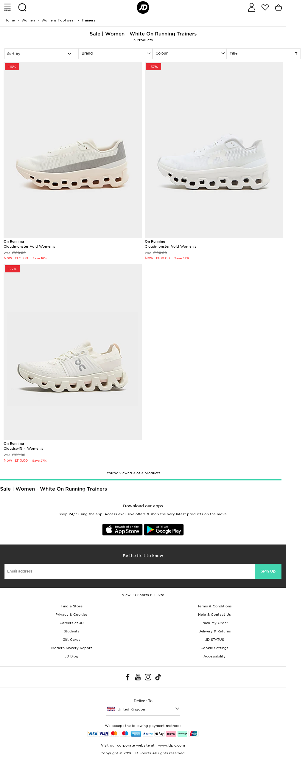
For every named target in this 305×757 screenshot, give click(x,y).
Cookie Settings (214, 648)
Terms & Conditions (214, 606)
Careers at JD (72, 623)
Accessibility (214, 656)
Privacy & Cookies (71, 614)
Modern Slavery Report (71, 648)
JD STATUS (214, 639)
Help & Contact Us (214, 614)
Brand (87, 53)
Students (71, 631)
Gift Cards (71, 639)
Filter (264, 54)
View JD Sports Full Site (143, 595)
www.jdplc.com (171, 745)
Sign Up (268, 571)
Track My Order (214, 623)
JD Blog (71, 656)
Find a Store (72, 606)
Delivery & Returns (214, 631)
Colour (161, 53)
